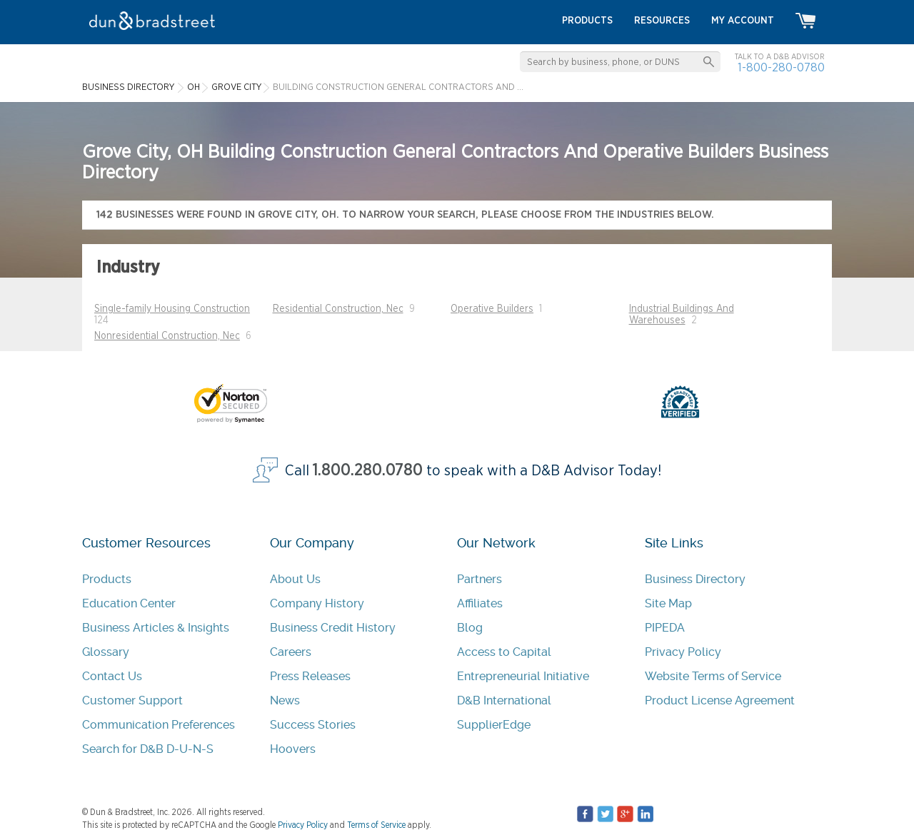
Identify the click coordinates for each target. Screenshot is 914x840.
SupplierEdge (494, 725)
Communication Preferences (158, 725)
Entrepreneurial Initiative (523, 676)
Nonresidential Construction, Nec (167, 336)
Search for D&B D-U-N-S (148, 749)
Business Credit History (333, 627)
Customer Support (132, 700)
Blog (470, 627)
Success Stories (313, 725)
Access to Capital (504, 652)
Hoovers (293, 749)
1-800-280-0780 (781, 67)
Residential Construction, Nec (338, 309)
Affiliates (480, 603)
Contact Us (112, 676)
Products (106, 579)
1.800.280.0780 (368, 470)
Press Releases (310, 676)
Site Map (668, 603)
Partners (479, 579)
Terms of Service (376, 825)
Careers (290, 652)
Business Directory (695, 579)
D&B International (504, 700)
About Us (295, 579)
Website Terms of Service (713, 676)
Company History (317, 603)
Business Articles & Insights (155, 627)
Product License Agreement (720, 700)
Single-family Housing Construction (172, 309)
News (285, 700)
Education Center (129, 603)
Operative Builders (492, 309)
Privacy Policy (683, 652)
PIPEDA (665, 627)
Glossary (105, 652)
